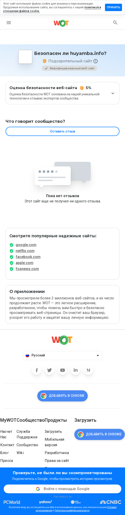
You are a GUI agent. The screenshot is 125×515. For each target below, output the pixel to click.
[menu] (8, 22)
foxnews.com (27, 269)
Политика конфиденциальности (72, 510)
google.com (26, 245)
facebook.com (28, 257)
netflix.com (25, 251)
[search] (115, 22)
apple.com (24, 263)
